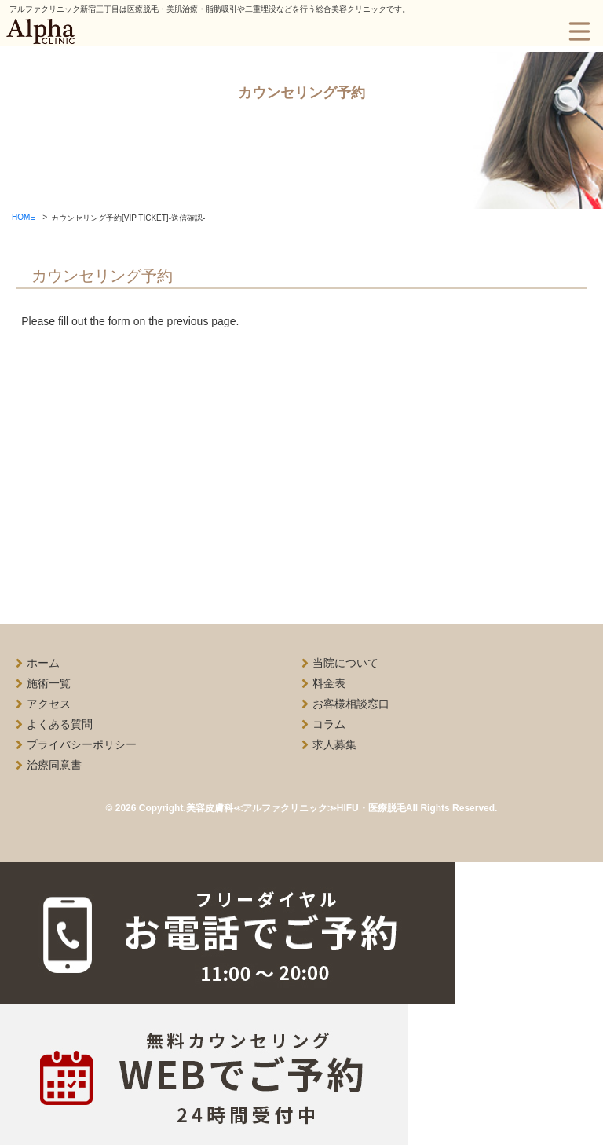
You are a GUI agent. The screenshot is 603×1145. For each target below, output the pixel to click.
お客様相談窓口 (350, 703)
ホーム (43, 663)
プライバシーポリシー (82, 744)
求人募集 (334, 744)
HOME (23, 217)
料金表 (328, 683)
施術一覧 (49, 683)
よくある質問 (60, 724)
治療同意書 (54, 765)
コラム (328, 724)
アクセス (49, 703)
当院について (345, 663)
